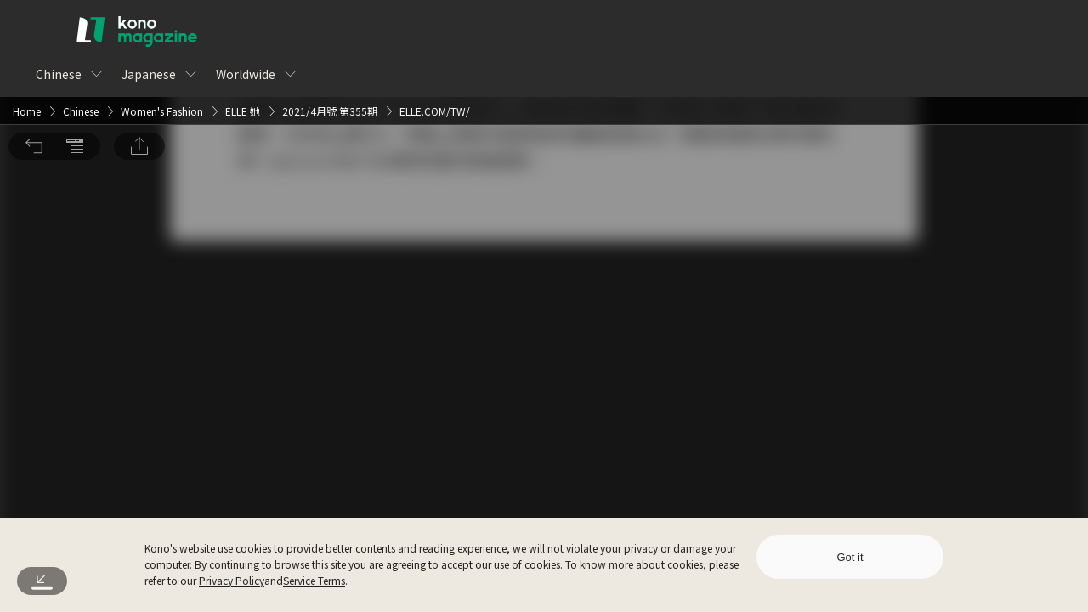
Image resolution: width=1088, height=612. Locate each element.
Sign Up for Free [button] (636, 339)
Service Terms (314, 580)
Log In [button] (516, 339)
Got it (849, 557)
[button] (34, 30)
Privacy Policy (231, 580)
